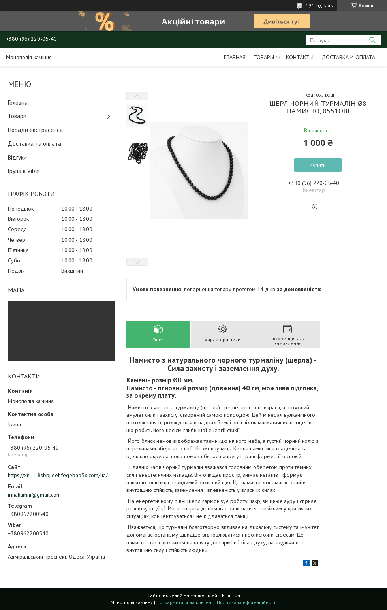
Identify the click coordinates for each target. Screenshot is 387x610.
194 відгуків (319, 5)
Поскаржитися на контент (184, 602)
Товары (264, 57)
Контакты (300, 57)
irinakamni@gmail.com (34, 494)
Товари (17, 116)
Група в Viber (24, 171)
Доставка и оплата (348, 57)
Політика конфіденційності (247, 602)
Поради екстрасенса (35, 130)
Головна (18, 102)
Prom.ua (231, 595)
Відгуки (17, 157)
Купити (318, 165)
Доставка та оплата (34, 143)
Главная (235, 57)
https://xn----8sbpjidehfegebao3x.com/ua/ (58, 475)
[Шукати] (372, 40)
